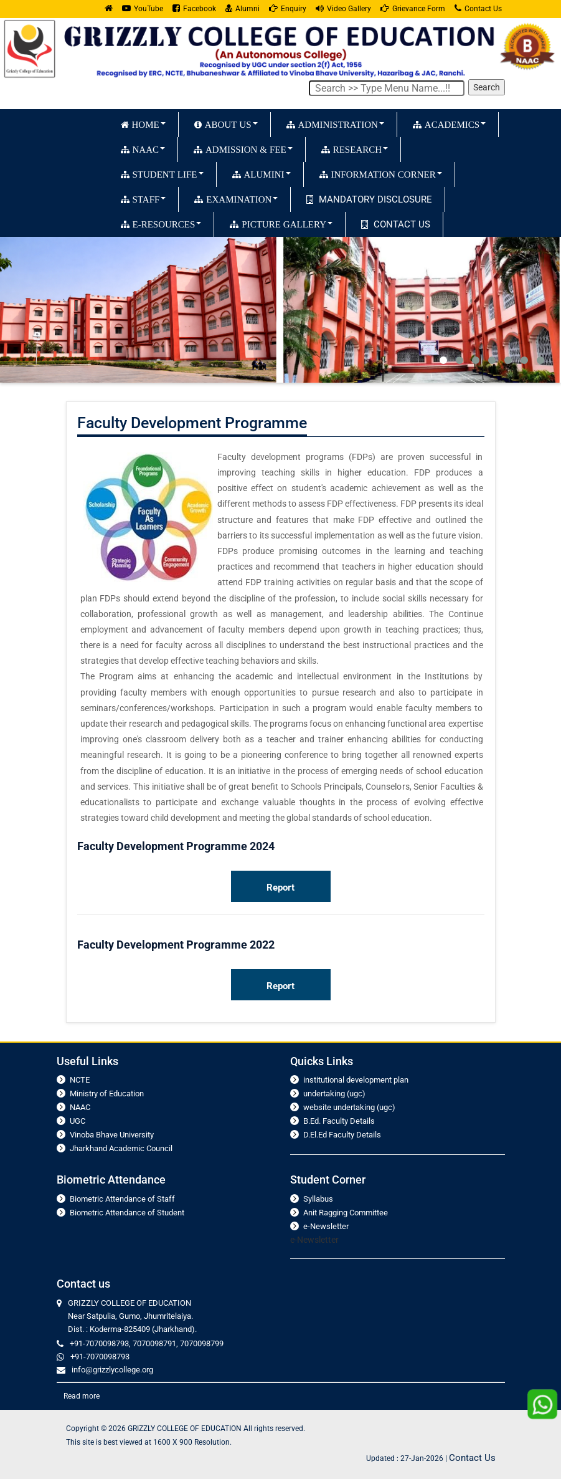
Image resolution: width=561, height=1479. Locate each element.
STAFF (143, 199)
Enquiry (287, 8)
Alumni (242, 8)
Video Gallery (343, 8)
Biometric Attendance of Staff (122, 1199)
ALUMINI (261, 174)
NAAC (143, 149)
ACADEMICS (449, 124)
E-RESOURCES (161, 224)
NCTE (80, 1079)
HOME (143, 124)
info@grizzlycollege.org (112, 1369)
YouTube (142, 8)
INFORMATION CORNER (380, 174)
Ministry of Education (107, 1093)
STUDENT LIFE (162, 174)
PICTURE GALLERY (281, 224)
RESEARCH (354, 149)
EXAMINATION (236, 199)
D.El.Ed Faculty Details (342, 1134)
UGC (77, 1121)
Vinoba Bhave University (112, 1134)
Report (280, 887)
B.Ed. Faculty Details (339, 1121)
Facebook (194, 8)
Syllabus (318, 1199)
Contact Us (478, 8)
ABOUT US (226, 124)
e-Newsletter (326, 1226)
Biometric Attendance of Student (127, 1212)
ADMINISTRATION (335, 124)
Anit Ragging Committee (345, 1212)
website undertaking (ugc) (349, 1107)
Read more (82, 1396)
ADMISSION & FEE (243, 149)
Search (486, 87)
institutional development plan (355, 1079)
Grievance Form (412, 8)
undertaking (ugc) (334, 1093)
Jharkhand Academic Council (121, 1148)
